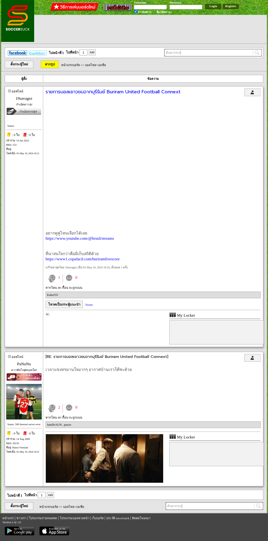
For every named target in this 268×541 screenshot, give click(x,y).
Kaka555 (52, 295)
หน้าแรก (8, 518)
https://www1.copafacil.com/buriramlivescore (83, 259)
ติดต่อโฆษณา (141, 518)
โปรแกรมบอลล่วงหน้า (74, 518)
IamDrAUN (54, 424)
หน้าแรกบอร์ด (70, 65)
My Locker (182, 315)
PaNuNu (24, 364)
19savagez (24, 98)
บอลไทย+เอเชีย (95, 65)
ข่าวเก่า (21, 518)
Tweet (89, 305)
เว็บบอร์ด (98, 518)
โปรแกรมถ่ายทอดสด (43, 518)
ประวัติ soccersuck (117, 518)
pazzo (67, 424)
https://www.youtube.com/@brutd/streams (80, 238)
